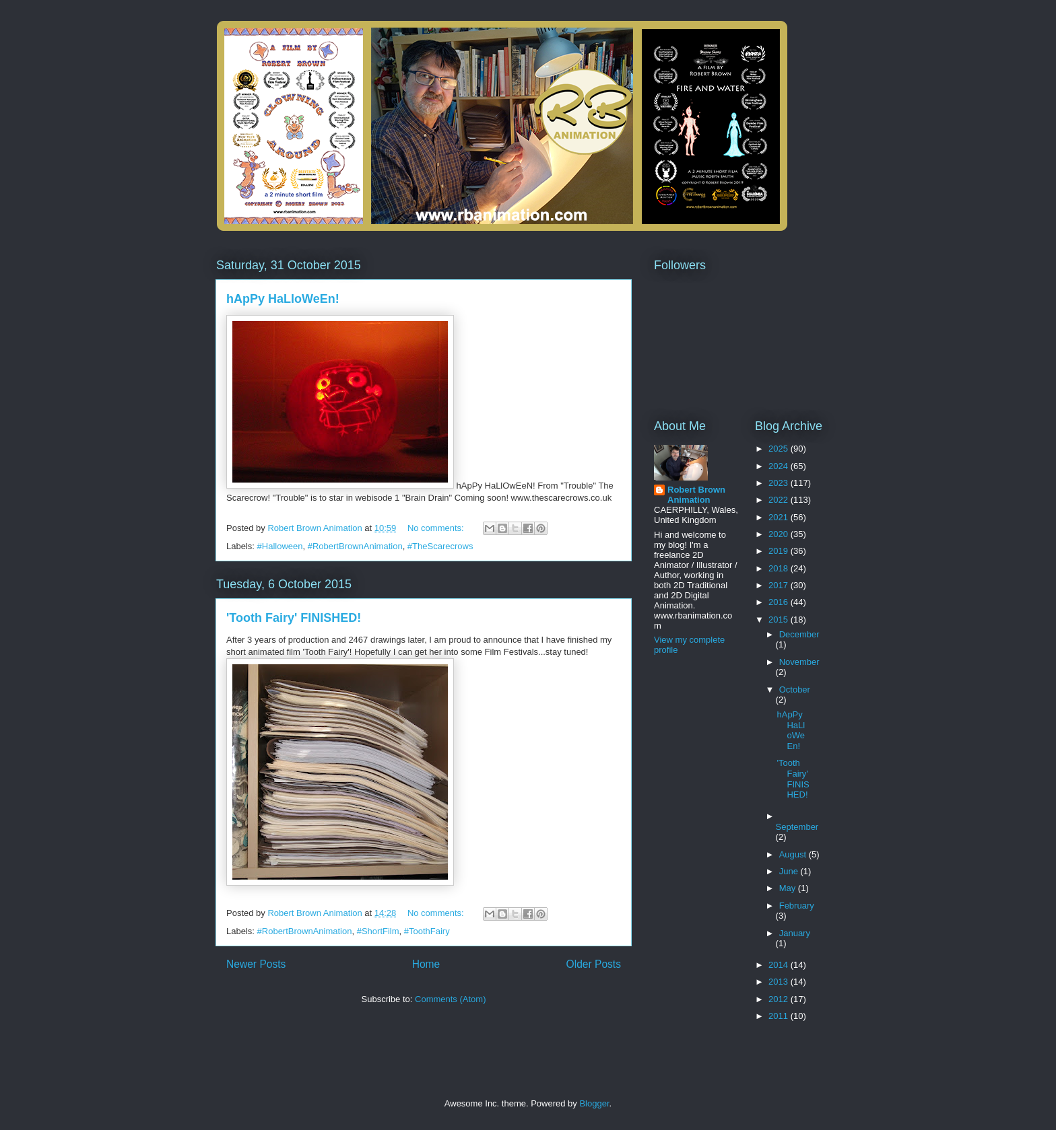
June (790, 871)
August (794, 854)
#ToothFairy (427, 931)
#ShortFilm (378, 931)
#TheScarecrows (440, 546)
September (797, 827)
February (796, 906)
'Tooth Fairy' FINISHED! (293, 618)
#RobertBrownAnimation (355, 546)
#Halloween (280, 546)
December (799, 634)
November (799, 662)
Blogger (594, 1103)
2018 (779, 568)
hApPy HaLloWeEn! (282, 299)
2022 (779, 500)
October (794, 689)
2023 (779, 483)
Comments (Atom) (450, 999)
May (788, 888)
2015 (779, 619)
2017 (779, 585)
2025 (779, 449)
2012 (779, 999)
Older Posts (593, 964)
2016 (779, 602)
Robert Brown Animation (696, 495)
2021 (779, 517)
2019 (779, 551)
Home (426, 964)
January (794, 933)
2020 (779, 534)
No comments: (436, 528)
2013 (779, 982)
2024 (779, 466)
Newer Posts (256, 964)
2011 (779, 1016)
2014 (779, 965)
